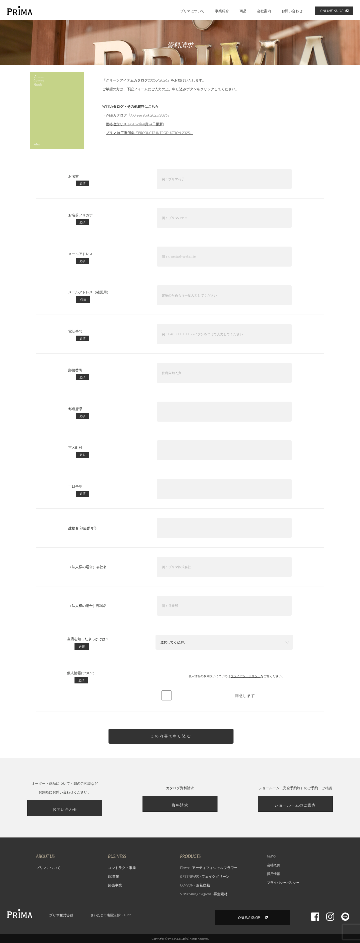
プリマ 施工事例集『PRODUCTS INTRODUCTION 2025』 (149, 133)
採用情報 (273, 874)
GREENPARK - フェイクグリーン (205, 876)
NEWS (271, 856)
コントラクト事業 (122, 867)
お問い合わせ (292, 11)
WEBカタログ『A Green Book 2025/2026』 (138, 115)
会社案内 (264, 11)
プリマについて (192, 11)
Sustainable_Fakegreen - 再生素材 (204, 894)
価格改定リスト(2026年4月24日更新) (135, 124)
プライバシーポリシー (245, 676)
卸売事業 (115, 885)
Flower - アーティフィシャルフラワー (209, 867)
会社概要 (273, 865)
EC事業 (113, 876)
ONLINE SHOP (334, 11)
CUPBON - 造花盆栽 (195, 885)
